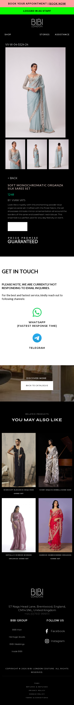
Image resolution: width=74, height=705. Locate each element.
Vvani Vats (18, 200)
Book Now (57, 3)
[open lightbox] (35, 92)
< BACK (12, 178)
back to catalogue (37, 386)
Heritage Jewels (17, 636)
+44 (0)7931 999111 (37, 613)
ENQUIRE (17, 226)
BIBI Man (17, 629)
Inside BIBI (17, 651)
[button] (8, 34)
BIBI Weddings (17, 644)
